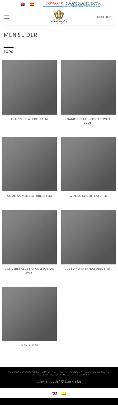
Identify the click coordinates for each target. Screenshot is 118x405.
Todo (9, 52)
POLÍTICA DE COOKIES (76, 374)
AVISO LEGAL (101, 371)
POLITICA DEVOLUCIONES (23, 371)
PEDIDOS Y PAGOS (80, 371)
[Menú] (6, 17)
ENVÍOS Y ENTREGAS (54, 371)
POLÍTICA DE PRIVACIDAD (45, 374)
